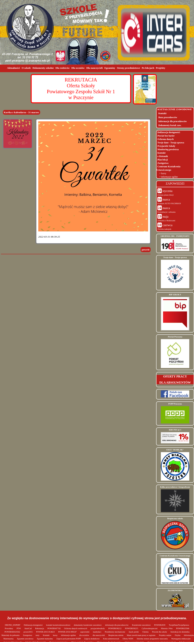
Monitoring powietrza (168, 149)
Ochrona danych (165, 139)
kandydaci (97, 632)
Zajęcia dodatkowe (92, 639)
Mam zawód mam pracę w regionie (141, 635)
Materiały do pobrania (11, 635)
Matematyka (8, 639)
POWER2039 (160, 625)
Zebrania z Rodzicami (166, 221)
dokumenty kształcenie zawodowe (88, 625)
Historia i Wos (167, 628)
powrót (145, 249)
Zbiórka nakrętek (164, 229)
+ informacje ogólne (168, 176)
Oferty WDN (128, 639)
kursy (55, 635)
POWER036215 (132, 628)
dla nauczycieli (99, 635)
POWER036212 (115, 628)
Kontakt (162, 113)
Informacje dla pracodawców (172, 121)
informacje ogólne (68, 635)
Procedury (9, 628)
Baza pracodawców (167, 117)
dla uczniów (84, 635)
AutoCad (28, 628)
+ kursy (162, 173)
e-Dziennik (162, 156)
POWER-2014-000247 (67, 632)
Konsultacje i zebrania (166, 212)
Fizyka (178, 635)
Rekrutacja (40, 628)
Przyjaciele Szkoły (166, 146)
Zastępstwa (162, 163)
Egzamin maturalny (45, 639)
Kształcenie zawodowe (141, 625)
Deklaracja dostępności (168, 132)
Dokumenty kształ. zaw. (169, 125)
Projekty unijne (165, 635)
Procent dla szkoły (159, 632)
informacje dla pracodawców (117, 625)
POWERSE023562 (12, 632)
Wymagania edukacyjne (181, 639)
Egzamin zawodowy (25, 639)
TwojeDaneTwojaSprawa (179, 625)
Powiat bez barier (166, 135)
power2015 (28, 632)
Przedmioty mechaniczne (115, 632)
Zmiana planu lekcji (165, 195)
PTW (19, 628)
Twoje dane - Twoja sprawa (170, 142)
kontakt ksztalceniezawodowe (58, 625)
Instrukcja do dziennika (180, 632)
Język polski (134, 632)
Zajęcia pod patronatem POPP (68, 639)
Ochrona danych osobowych (76, 628)
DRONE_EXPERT (13, 625)
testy (38, 635)
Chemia (145, 632)
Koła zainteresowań (111, 639)
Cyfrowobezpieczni (150, 628)
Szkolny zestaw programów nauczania (152, 639)
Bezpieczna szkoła (116, 635)
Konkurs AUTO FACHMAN (169, 203)
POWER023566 (182, 628)
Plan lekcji (162, 159)
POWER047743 (54, 628)
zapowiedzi (85, 632)
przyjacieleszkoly (98, 628)
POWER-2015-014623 (45, 632)
